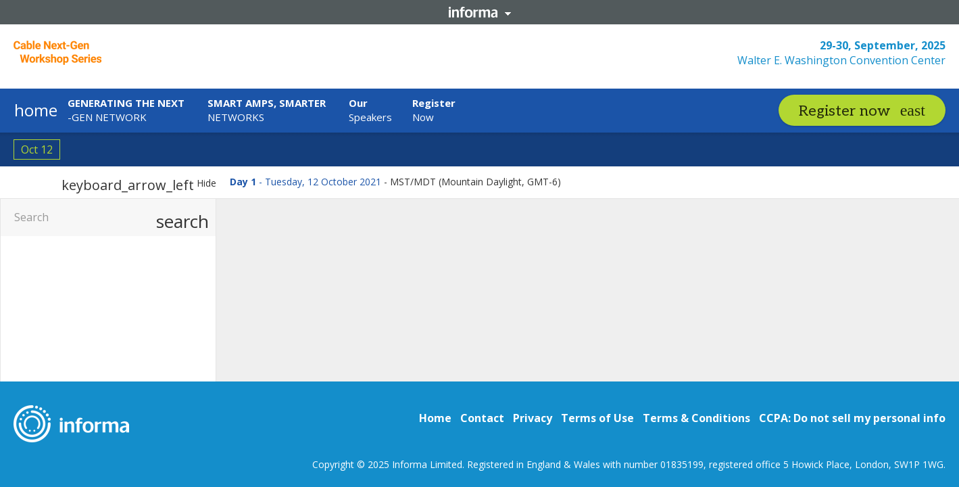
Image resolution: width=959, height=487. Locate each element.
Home (435, 418)
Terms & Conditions (696, 418)
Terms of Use (597, 418)
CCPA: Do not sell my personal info (852, 418)
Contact (482, 418)
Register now (844, 111)
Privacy (532, 418)
